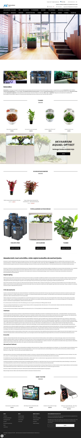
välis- (45, 92)
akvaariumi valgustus (11, 92)
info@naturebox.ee (55, 1)
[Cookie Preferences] (2, 436)
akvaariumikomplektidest (9, 91)
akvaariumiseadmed (48, 91)
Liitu (70, 425)
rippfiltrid (52, 92)
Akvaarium (5, 90)
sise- (48, 92)
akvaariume (66, 90)
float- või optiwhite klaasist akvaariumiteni (29, 91)
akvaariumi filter (73, 91)
